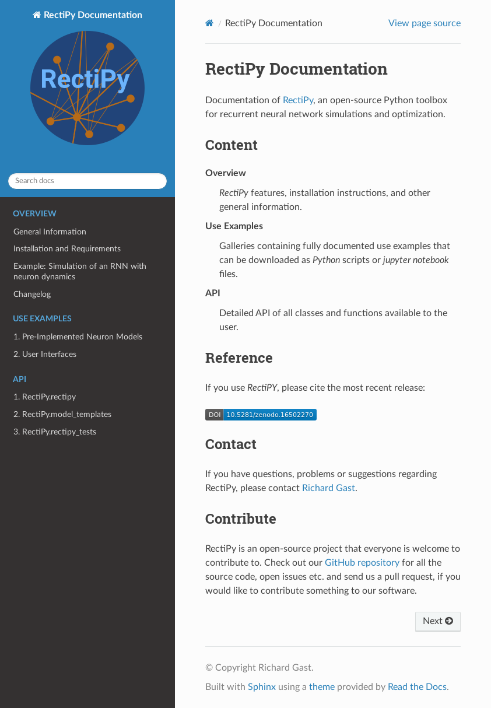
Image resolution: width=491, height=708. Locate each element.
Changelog (32, 294)
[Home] (209, 23)
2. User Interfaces (44, 354)
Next (438, 621)
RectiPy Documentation (87, 79)
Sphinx (262, 687)
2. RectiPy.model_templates (62, 414)
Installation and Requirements (67, 248)
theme (322, 687)
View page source (424, 23)
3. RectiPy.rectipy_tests (54, 431)
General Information (49, 231)
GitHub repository (362, 562)
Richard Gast (328, 488)
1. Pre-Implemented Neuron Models (77, 336)
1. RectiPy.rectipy (44, 396)
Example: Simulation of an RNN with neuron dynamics (79, 271)
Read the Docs (417, 687)
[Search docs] (87, 181)
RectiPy (298, 100)
